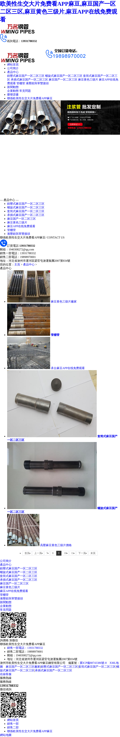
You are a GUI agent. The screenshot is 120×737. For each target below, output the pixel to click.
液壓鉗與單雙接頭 (37, 83)
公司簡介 (13, 68)
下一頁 (82, 553)
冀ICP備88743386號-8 (93, 662)
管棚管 (20, 83)
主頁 (17, 264)
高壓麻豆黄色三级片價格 (56, 545)
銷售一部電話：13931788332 (25, 647)
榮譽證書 (13, 94)
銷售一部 (13, 723)
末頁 (92, 553)
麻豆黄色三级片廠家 (64, 301)
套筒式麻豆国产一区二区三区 (25, 211)
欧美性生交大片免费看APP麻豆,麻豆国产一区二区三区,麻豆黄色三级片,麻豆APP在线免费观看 (58, 12)
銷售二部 (13, 727)
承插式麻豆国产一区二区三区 (29, 79)
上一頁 (38, 553)
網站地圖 (5, 734)
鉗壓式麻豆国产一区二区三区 (25, 75)
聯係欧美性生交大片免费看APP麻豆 (29, 98)
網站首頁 (13, 64)
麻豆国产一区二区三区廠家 (23, 666)
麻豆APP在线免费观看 (21, 226)
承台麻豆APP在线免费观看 (68, 368)
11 (72, 553)
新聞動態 (13, 87)
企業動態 (13, 90)
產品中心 (13, 72)
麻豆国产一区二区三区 (63, 79)
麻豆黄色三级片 (88, 79)
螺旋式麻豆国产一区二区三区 (63, 75)
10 (65, 553)
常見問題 (25, 90)
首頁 (27, 553)
